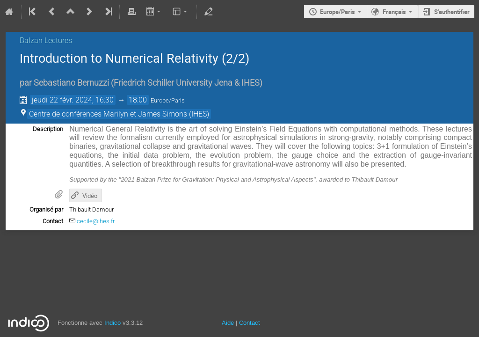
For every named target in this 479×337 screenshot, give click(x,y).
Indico (112, 323)
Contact (249, 323)
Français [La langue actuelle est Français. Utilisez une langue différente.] (394, 11)
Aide (228, 323)
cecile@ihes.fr (96, 221)
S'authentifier (452, 11)
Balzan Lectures (46, 40)
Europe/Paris (337, 11)
